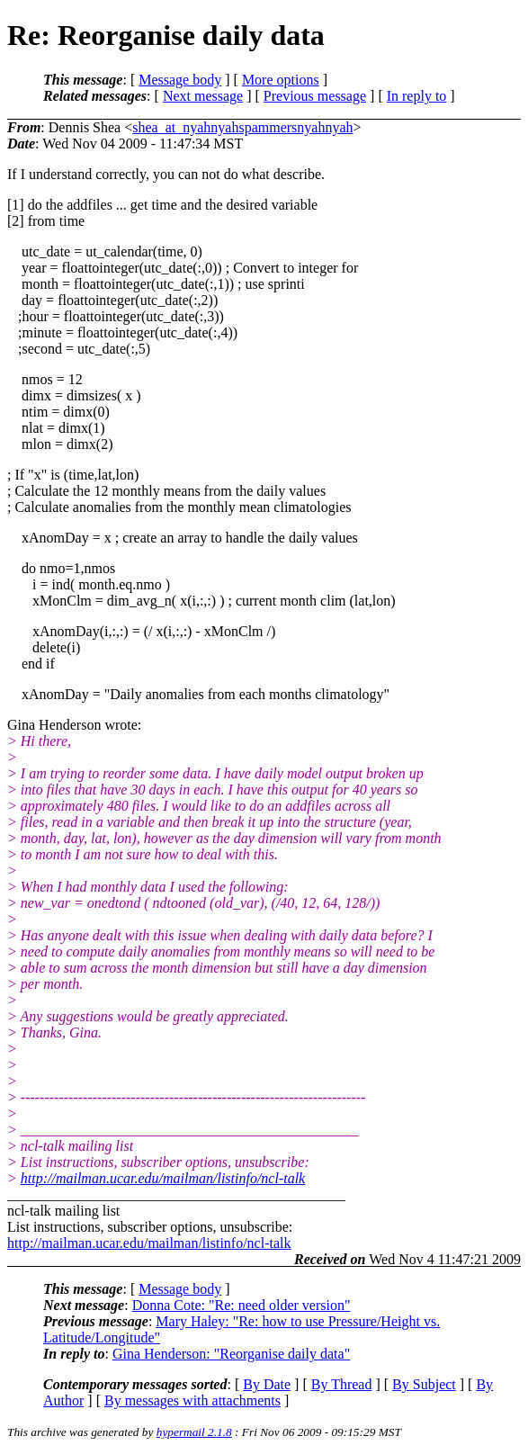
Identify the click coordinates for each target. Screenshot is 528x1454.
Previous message (315, 95)
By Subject (424, 1384)
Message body (180, 79)
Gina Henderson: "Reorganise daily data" (231, 1353)
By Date (267, 1384)
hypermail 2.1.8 (194, 1432)
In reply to (417, 95)
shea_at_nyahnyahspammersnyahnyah (242, 127)
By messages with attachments (192, 1400)
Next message (203, 95)
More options (280, 79)
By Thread (341, 1384)
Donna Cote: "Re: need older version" (241, 1305)
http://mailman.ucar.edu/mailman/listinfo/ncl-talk (163, 1178)
